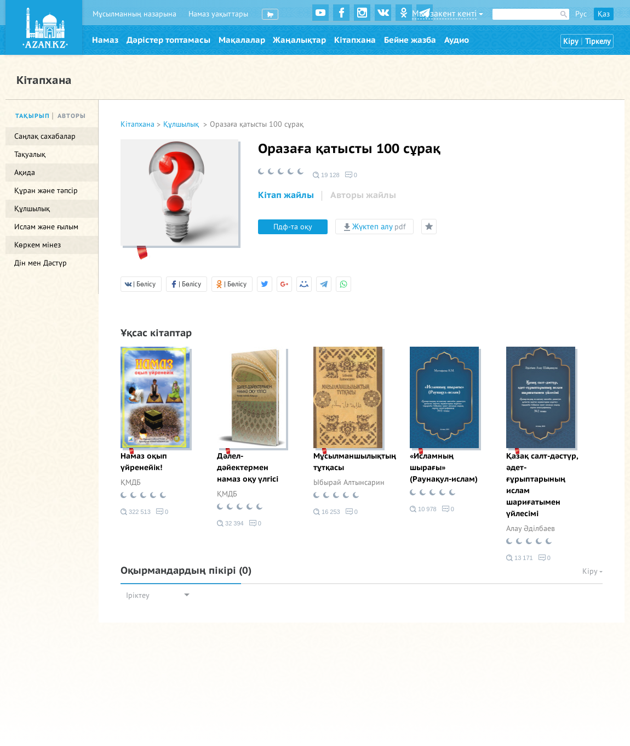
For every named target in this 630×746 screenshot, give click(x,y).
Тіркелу (598, 41)
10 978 (423, 509)
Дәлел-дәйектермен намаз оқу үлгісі (247, 467)
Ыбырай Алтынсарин (349, 482)
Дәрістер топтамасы (168, 40)
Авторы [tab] (72, 116)
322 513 (136, 511)
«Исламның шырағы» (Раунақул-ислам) (444, 467)
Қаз (604, 14)
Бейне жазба (410, 40)
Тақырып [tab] (32, 116)
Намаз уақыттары (218, 14)
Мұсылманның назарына (134, 14)
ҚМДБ (131, 482)
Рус (581, 14)
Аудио (456, 40)
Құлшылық (182, 124)
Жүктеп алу (374, 226)
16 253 (326, 511)
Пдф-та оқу (292, 226)
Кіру (571, 41)
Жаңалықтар (299, 40)
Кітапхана (355, 40)
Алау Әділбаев (530, 528)
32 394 (230, 523)
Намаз (105, 40)
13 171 (519, 558)
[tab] (286, 196)
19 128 (326, 175)
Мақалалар (242, 40)
